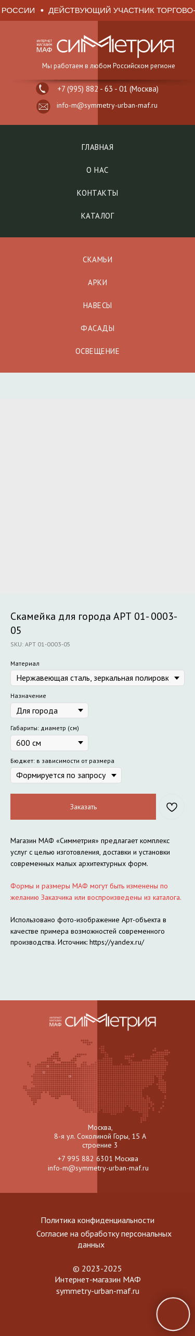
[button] (43, 106)
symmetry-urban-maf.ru (97, 1291)
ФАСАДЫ (97, 328)
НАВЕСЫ (97, 305)
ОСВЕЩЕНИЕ (97, 351)
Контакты (98, 193)
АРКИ (97, 282)
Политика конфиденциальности (97, 1220)
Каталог (97, 216)
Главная (98, 147)
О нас (97, 170)
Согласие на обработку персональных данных (104, 1239)
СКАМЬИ (97, 259)
